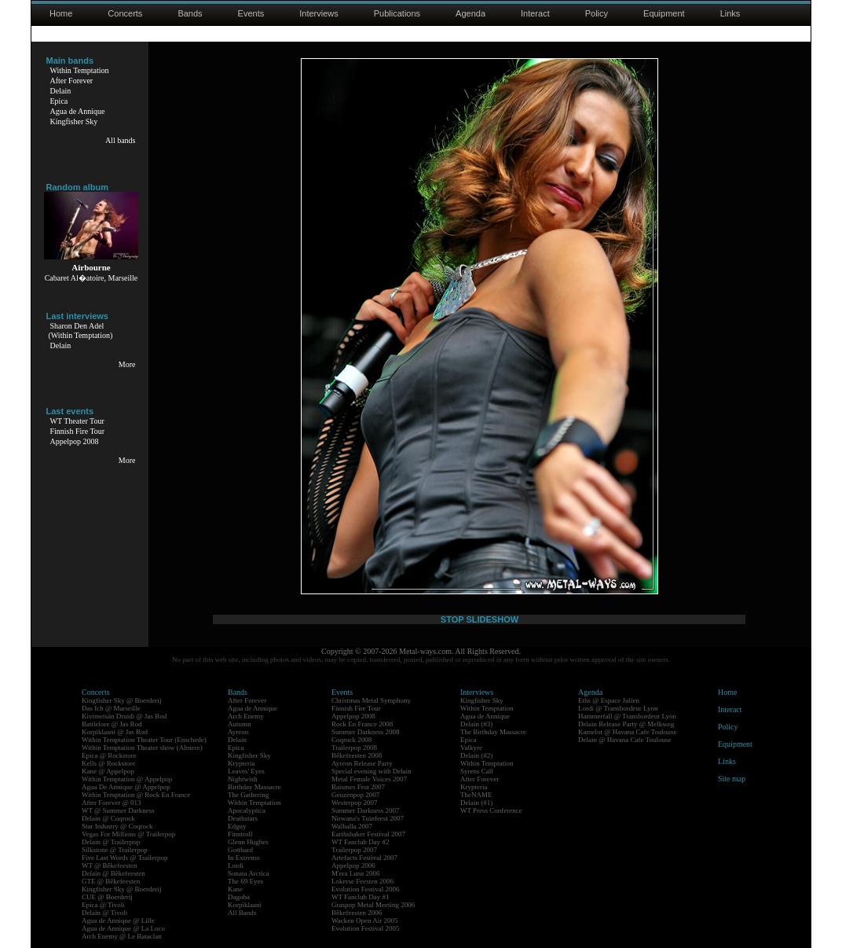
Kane (235, 889)
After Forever (71, 80)
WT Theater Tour (77, 421)
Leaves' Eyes (246, 771)
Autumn (239, 724)
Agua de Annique (77, 111)
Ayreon (238, 732)
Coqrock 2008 (351, 740)
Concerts (125, 13)
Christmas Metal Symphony (371, 700)
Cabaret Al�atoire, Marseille (91, 278)
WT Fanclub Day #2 (360, 842)
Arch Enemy (246, 716)
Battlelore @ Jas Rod (112, 724)
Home (60, 13)
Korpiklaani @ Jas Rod (115, 732)
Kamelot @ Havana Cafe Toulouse (627, 732)
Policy (596, 13)
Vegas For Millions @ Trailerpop (128, 834)
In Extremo (244, 858)
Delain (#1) (476, 803)
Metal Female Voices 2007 (369, 779)
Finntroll (240, 834)
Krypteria (241, 763)
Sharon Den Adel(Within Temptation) (81, 331)
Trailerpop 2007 (354, 850)
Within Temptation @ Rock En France (136, 795)
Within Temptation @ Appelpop (127, 779)
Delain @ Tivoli (104, 913)
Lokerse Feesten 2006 (362, 881)
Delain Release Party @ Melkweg (626, 724)
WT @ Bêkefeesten (109, 865)
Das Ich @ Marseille (111, 708)
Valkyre (471, 747)
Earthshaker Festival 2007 (368, 834)
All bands (120, 140)
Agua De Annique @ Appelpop (126, 787)
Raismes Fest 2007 (358, 787)
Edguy (237, 826)
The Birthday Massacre (493, 732)
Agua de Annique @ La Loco (123, 928)
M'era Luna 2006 (355, 873)
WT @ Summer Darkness (118, 810)
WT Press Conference (491, 810)
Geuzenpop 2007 (355, 795)
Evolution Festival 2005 (365, 928)
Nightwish (243, 779)
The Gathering (248, 795)
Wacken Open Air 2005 (364, 920)
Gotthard (240, 850)
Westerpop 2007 (354, 803)
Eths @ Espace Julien (608, 700)
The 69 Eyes (245, 881)
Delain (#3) (476, 724)
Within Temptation (79, 70)
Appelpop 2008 (74, 441)
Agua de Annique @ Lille (118, 920)
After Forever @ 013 (111, 803)
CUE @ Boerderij (107, 897)
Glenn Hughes (248, 842)
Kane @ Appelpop (108, 771)
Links (730, 13)
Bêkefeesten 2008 (356, 755)
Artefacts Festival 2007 (364, 858)
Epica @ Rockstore (109, 755)
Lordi (235, 865)
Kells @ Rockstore (108, 763)
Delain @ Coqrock (108, 818)
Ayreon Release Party (362, 763)
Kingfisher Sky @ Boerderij (122, 700)
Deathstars (243, 818)
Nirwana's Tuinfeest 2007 (367, 818)
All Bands (242, 913)
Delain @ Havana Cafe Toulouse (624, 740)
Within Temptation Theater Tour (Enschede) (144, 740)
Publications (397, 13)
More (127, 364)
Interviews (319, 13)
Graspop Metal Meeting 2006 (373, 905)
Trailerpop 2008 (354, 747)
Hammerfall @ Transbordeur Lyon (627, 716)
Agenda (470, 13)
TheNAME (476, 795)
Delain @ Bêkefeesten (113, 873)
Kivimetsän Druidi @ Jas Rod (124, 716)
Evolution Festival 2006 (365, 889)
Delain (60, 90)
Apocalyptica (246, 810)
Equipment (664, 13)
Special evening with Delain (371, 771)
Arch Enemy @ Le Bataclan (122, 936)
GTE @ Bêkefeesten (111, 881)
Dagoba (239, 897)
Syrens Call (476, 771)
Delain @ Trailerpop (111, 842)
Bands (190, 13)
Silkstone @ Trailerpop (115, 850)
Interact (535, 13)
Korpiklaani (245, 905)
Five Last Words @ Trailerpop (124, 858)
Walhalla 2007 (351, 826)
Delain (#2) (476, 755)
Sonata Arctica (248, 873)
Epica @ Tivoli (103, 905)
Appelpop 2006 (353, 865)
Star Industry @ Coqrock (117, 826)
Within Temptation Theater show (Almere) (142, 747)
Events (251, 13)
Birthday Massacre (254, 787)
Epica (59, 101)
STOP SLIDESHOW (479, 619)
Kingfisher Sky (74, 121)
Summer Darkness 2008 (365, 732)
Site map (731, 778)
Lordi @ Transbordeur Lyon (618, 708)
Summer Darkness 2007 (365, 810)
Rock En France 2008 (362, 724)
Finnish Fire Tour (77, 431)
